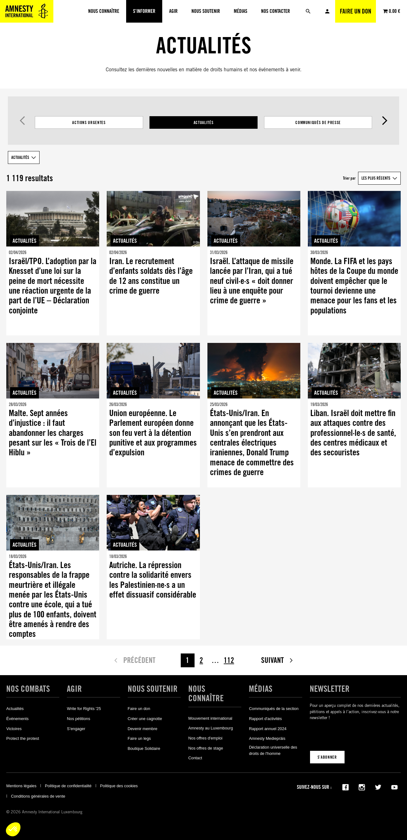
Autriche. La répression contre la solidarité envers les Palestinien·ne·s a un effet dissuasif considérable (152, 579)
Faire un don (355, 11)
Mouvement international (210, 718)
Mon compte (327, 11)
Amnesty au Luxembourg (210, 728)
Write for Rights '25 (84, 708)
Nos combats (28, 688)
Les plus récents (375, 178)
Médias (260, 688)
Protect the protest (22, 738)
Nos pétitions (78, 718)
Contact (195, 758)
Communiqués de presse (318, 122)
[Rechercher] (308, 11)
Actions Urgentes (88, 122)
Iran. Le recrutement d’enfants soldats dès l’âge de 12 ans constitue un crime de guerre (151, 275)
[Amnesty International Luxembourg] (26, 11)
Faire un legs (139, 738)
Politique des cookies (119, 785)
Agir (74, 688)
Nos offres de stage (205, 748)
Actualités (204, 122)
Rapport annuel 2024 (268, 728)
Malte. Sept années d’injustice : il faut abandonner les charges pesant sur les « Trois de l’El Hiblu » (52, 433)
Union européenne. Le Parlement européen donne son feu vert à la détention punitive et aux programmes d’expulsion (153, 433)
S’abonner (327, 757)
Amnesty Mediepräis (267, 738)
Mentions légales (21, 785)
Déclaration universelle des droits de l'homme (273, 750)
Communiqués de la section (273, 708)
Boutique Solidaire (144, 748)
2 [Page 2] (201, 660)
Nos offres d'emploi (205, 738)
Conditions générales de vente (38, 796)
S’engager (76, 728)
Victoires (14, 728)
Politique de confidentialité (68, 785)
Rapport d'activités (265, 718)
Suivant (384, 120)
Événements (17, 718)
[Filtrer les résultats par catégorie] (203, 122)
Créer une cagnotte (145, 718)
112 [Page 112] (229, 660)
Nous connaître (206, 693)
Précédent (22, 120)
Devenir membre (143, 728)
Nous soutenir (153, 688)
